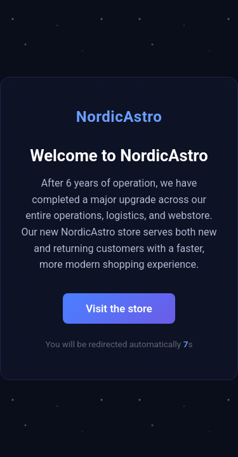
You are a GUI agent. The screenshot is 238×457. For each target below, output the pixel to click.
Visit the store (119, 308)
